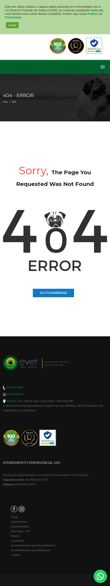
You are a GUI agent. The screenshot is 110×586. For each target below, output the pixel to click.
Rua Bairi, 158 (14, 400)
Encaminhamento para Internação (30, 550)
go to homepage (53, 292)
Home (14, 516)
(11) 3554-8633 (14, 387)
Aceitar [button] (12, 25)
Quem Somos (19, 521)
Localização (18, 540)
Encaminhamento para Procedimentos (33, 545)
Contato (15, 554)
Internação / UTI (20, 531)
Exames (15, 535)
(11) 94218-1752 (15, 394)
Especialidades (20, 526)
